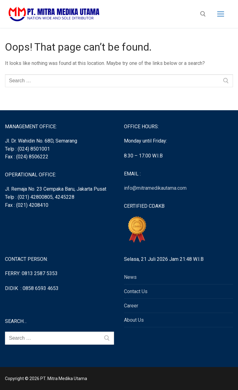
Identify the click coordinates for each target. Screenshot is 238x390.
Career (131, 306)
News (130, 277)
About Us (134, 320)
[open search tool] (203, 14)
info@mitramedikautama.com (155, 188)
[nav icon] (221, 13)
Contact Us (136, 291)
